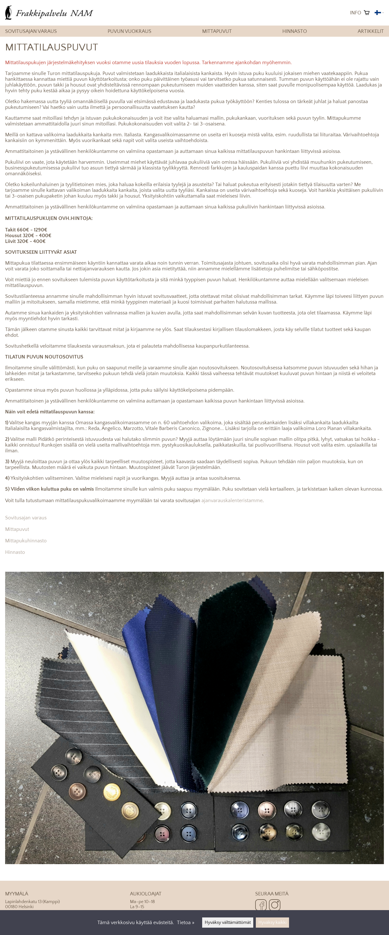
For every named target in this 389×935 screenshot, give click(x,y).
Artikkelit (371, 31)
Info (355, 13)
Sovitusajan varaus (31, 31)
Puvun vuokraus (129, 31)
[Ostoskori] (367, 12)
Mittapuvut (217, 31)
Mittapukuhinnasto (26, 541)
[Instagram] (274, 905)
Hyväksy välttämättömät (228, 922)
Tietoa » (185, 922)
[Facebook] (261, 905)
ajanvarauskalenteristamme (232, 500)
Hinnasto (294, 31)
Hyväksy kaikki (272, 922)
